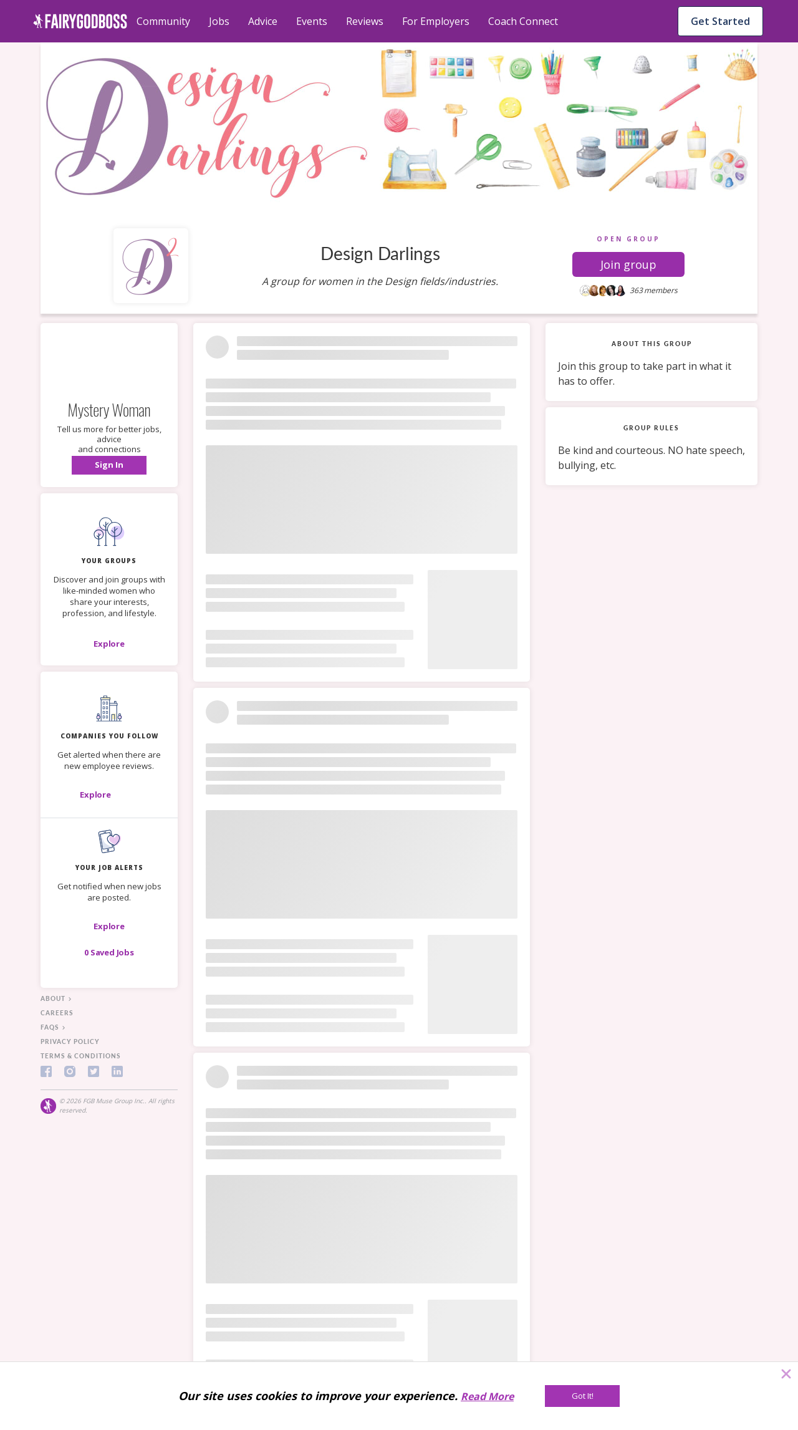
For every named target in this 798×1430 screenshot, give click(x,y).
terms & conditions (81, 1056)
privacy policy (70, 1041)
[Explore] (109, 643)
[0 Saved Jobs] (109, 952)
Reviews (364, 21)
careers (57, 1013)
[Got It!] (582, 1396)
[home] (80, 21)
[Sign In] (109, 465)
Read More (487, 1396)
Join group (628, 264)
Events (311, 21)
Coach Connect (523, 21)
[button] (628, 264)
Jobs (219, 21)
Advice (262, 21)
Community (163, 21)
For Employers (435, 21)
